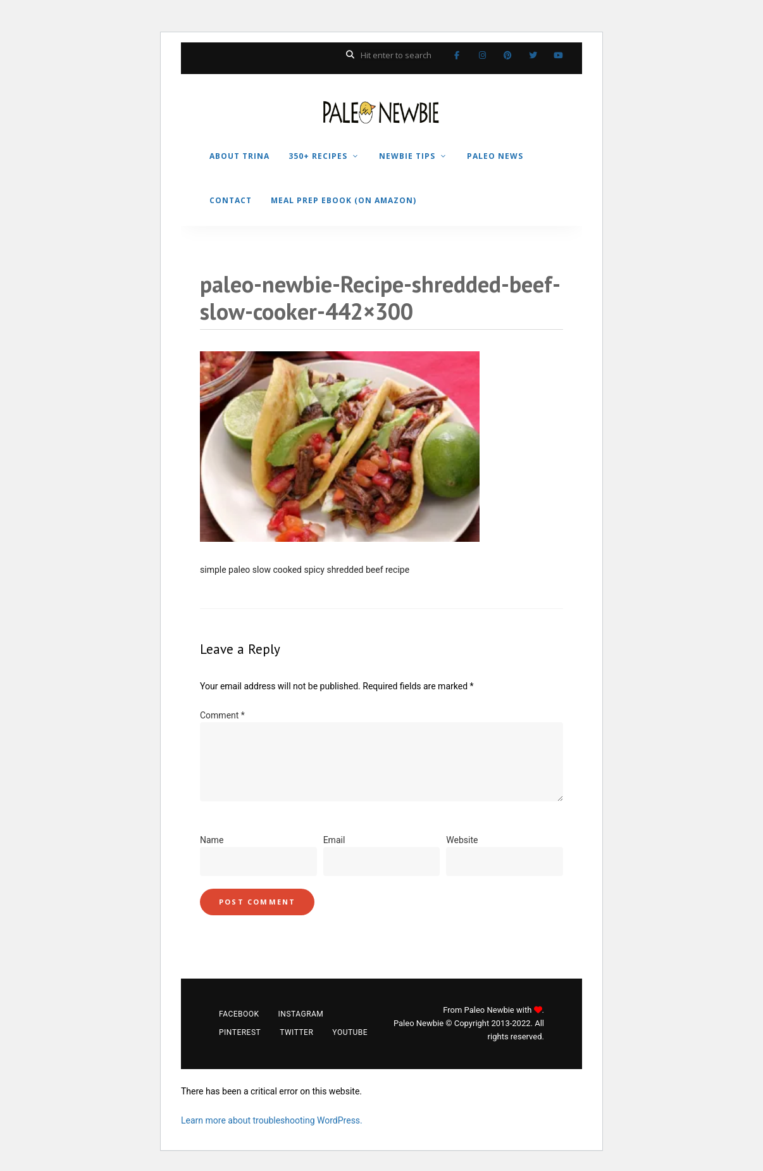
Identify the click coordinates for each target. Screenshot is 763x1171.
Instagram (482, 55)
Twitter (532, 55)
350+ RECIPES (317, 156)
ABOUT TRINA (239, 156)
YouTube (558, 55)
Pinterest (507, 55)
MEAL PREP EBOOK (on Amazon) (343, 200)
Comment (222, 715)
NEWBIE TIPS (407, 156)
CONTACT (230, 200)
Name (211, 840)
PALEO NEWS (495, 156)
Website (462, 840)
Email (334, 840)
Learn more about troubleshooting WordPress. (272, 1120)
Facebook (456, 55)
